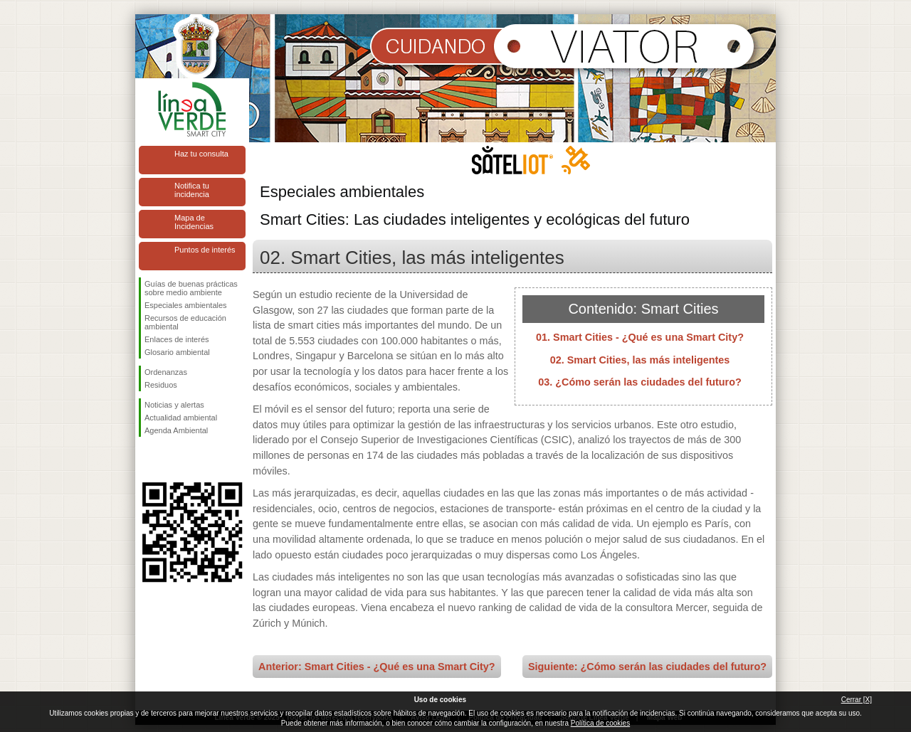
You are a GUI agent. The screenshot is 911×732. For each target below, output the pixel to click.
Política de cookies (600, 723)
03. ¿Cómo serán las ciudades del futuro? (639, 382)
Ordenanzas (165, 372)
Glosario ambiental (177, 352)
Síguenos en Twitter (170, 459)
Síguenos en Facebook (147, 459)
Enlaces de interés (176, 339)
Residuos (160, 385)
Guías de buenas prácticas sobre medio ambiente (191, 288)
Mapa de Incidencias (194, 221)
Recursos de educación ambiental (185, 322)
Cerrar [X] (856, 700)
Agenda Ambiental (176, 430)
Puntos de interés (205, 249)
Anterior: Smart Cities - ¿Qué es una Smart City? (376, 666)
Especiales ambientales (185, 305)
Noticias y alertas (174, 405)
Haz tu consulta (201, 153)
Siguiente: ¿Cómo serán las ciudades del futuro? (647, 666)
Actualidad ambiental (180, 417)
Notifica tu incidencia (191, 189)
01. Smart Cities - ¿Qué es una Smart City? (640, 337)
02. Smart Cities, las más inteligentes (640, 360)
